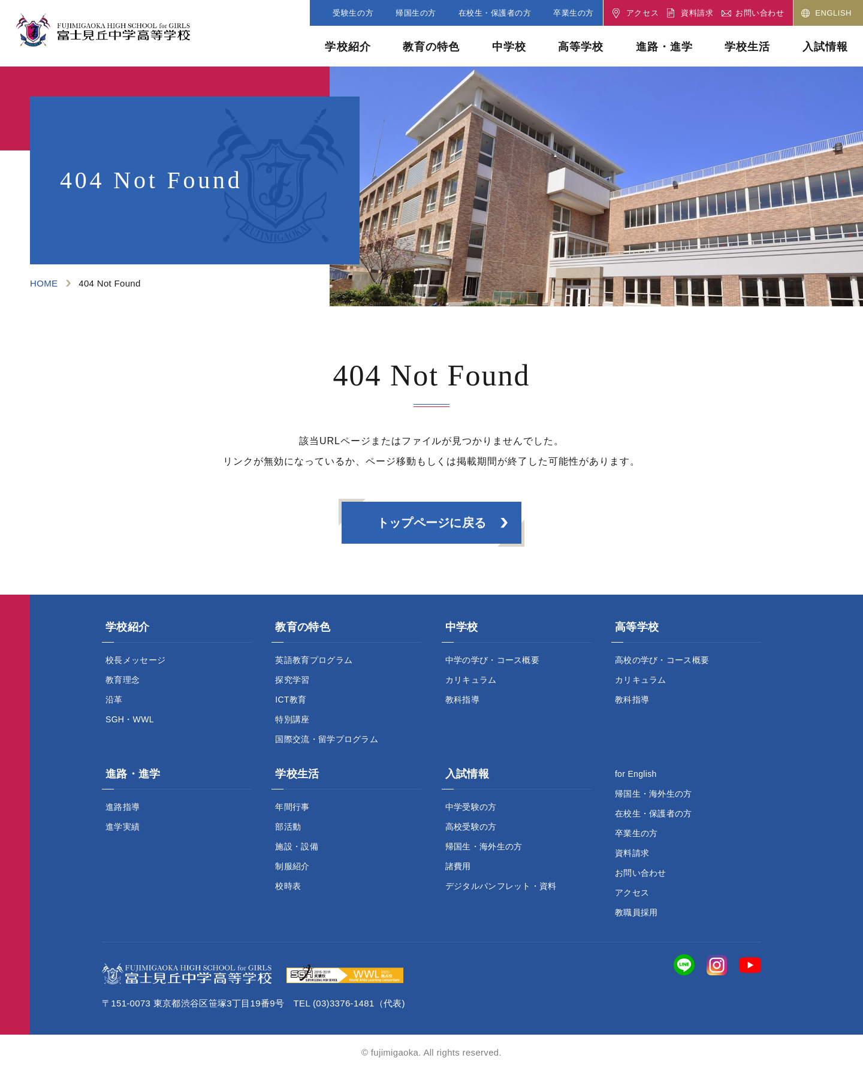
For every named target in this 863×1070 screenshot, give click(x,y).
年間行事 (292, 807)
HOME (44, 283)
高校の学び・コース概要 (662, 660)
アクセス (632, 892)
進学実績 (122, 826)
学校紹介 (347, 47)
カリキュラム (471, 680)
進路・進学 (664, 47)
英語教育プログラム (313, 660)
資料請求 (632, 853)
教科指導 (462, 699)
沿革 (114, 699)
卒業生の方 (636, 833)
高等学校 (581, 47)
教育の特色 (431, 47)
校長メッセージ (135, 660)
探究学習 (292, 680)
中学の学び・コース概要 (492, 660)
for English (636, 774)
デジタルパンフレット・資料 (501, 886)
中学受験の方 (471, 807)
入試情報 (825, 47)
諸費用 (458, 866)
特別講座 (292, 719)
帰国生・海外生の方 (484, 846)
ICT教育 (290, 699)
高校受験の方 (471, 826)
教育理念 (122, 680)
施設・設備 (296, 846)
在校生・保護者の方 (653, 813)
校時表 (288, 886)
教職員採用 (636, 912)
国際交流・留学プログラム (326, 739)
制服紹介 (292, 866)
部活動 (288, 826)
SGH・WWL (129, 719)
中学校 (509, 47)
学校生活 (747, 47)
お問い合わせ (640, 873)
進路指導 (122, 807)
